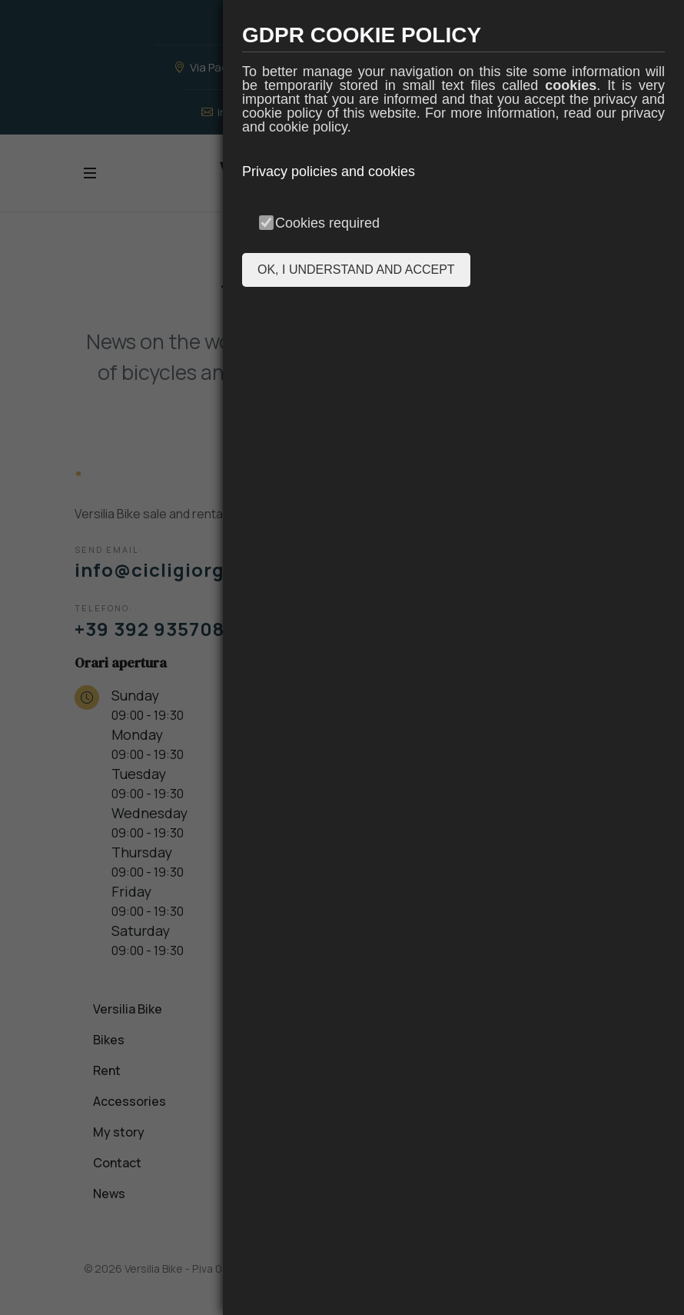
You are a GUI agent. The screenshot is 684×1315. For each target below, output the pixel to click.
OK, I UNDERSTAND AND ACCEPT (356, 269)
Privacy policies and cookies (328, 171)
